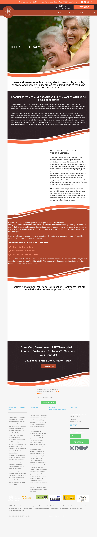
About (53, 13)
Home (45, 13)
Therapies (72, 13)
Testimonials (62, 13)
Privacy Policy (61, 516)
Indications (82, 13)
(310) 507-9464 (64, 8)
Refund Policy (53, 516)
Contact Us (92, 13)
